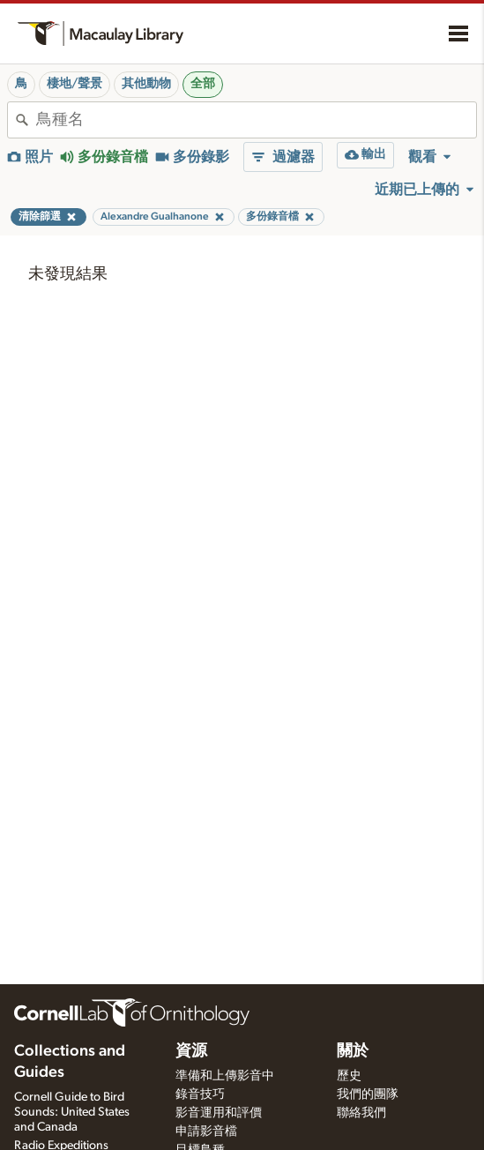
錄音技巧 (200, 1094)
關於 (353, 1051)
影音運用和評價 (218, 1113)
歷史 (349, 1076)
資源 (191, 1051)
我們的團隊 (367, 1094)
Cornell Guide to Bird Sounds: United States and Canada (72, 1112)
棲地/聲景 (74, 84)
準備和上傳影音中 (224, 1076)
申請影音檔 (206, 1131)
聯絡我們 (361, 1113)
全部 (202, 84)
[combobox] (256, 120)
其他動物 (146, 84)
